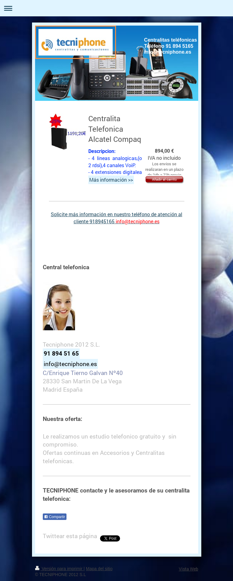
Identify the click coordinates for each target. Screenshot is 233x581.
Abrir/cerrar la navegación (116, 8)
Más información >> (111, 179)
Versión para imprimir (59, 568)
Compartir (54, 517)
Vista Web (188, 569)
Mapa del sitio (99, 568)
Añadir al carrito (164, 179)
